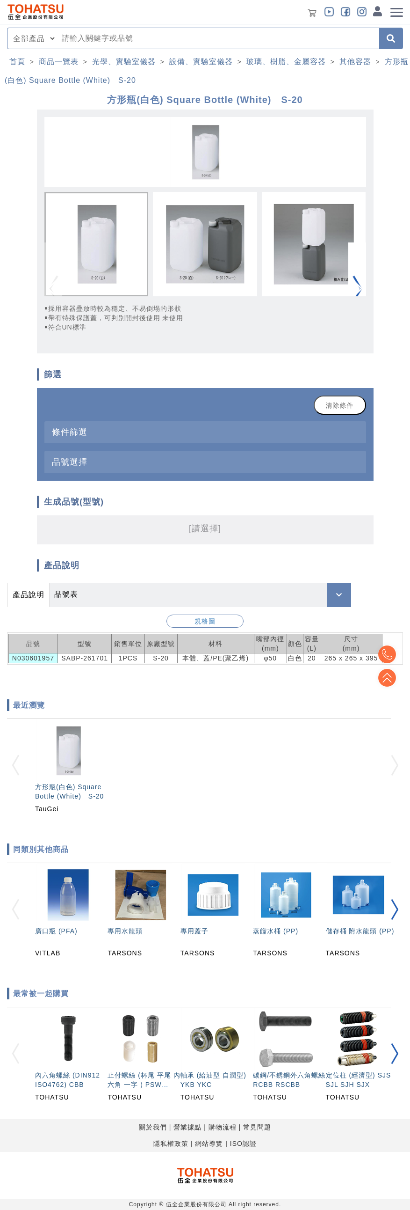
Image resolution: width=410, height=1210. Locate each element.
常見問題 (257, 1127)
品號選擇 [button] (69, 462)
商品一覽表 (59, 62)
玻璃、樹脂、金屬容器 (286, 62)
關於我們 (153, 1127)
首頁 (17, 62)
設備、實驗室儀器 (201, 62)
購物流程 (223, 1127)
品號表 (66, 594)
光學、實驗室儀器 (124, 62)
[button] (357, 289)
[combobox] (217, 38)
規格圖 (205, 621)
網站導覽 (209, 1143)
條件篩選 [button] (69, 432)
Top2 (386, 654)
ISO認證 (243, 1143)
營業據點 (187, 1127)
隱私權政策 (170, 1143)
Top (386, 677)
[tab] (205, 432)
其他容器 (355, 62)
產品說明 (28, 595)
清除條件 (340, 405)
